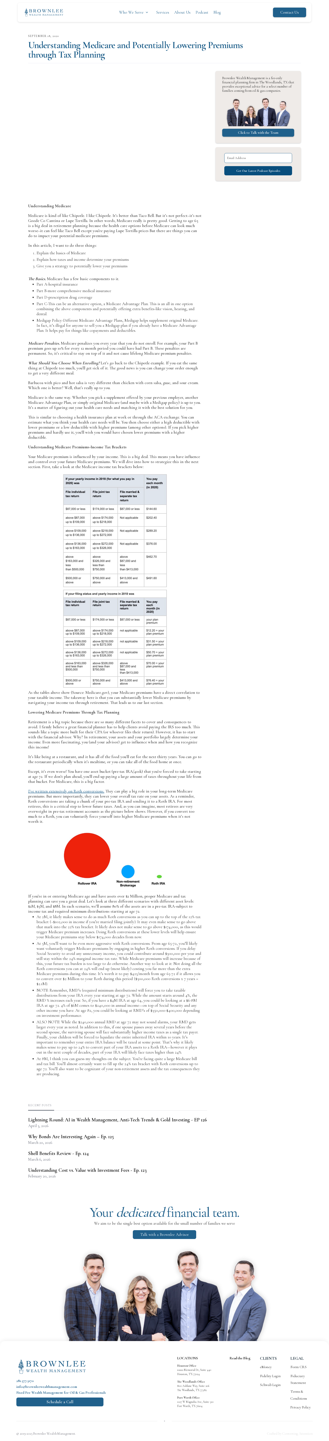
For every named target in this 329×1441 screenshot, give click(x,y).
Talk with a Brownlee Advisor (164, 1234)
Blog (217, 12)
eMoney (266, 1367)
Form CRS (298, 1367)
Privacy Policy (300, 1407)
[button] (134, 12)
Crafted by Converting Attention (289, 1433)
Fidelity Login (270, 1376)
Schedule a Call (60, 1401)
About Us (182, 12)
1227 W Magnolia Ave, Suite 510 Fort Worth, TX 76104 (195, 1402)
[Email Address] (258, 158)
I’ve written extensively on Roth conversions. (66, 791)
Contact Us (289, 12)
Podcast (202, 12)
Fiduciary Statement (298, 1379)
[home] (44, 12)
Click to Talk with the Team (258, 132)
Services (162, 12)
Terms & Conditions (298, 1394)
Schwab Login (270, 1384)
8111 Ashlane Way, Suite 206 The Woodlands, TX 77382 (193, 1386)
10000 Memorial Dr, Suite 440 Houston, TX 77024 (194, 1370)
